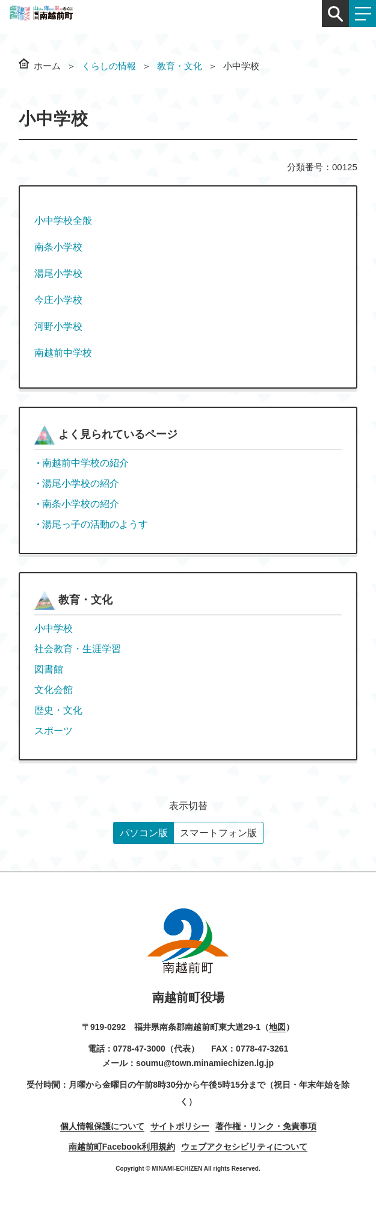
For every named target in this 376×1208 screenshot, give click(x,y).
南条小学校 (58, 247)
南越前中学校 (63, 353)
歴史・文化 (58, 710)
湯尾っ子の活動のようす (95, 524)
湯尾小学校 (58, 273)
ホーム (47, 66)
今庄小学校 (58, 300)
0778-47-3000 (139, 1048)
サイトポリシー (179, 1126)
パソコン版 (144, 833)
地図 (277, 1027)
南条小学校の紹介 (80, 504)
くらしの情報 (109, 66)
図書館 (48, 669)
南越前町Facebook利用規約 (122, 1146)
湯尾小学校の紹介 (80, 483)
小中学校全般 (63, 220)
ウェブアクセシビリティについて (244, 1146)
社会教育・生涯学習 (77, 649)
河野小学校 (58, 326)
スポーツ (53, 731)
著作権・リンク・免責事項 (265, 1126)
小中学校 (53, 628)
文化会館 (53, 690)
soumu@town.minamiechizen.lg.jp (205, 1063)
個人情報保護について (102, 1126)
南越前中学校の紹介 (85, 463)
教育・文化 (179, 66)
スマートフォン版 (218, 833)
